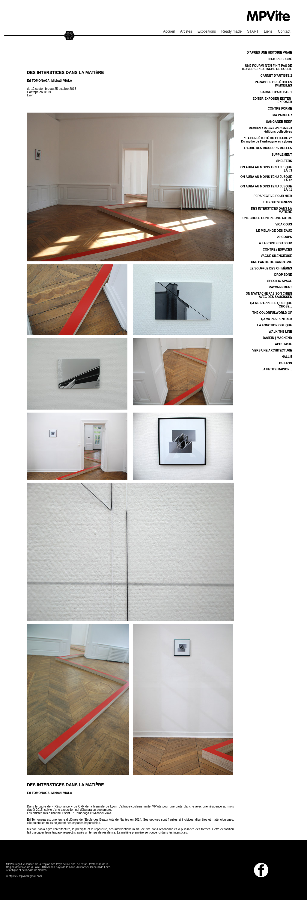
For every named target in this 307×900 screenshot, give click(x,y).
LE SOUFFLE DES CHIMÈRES (271, 268)
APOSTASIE (283, 344)
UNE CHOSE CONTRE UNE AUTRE (267, 218)
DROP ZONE (283, 274)
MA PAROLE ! (282, 115)
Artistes (186, 31)
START (252, 31)
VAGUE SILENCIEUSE (276, 255)
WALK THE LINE (280, 331)
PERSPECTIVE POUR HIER (273, 196)
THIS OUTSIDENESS (277, 202)
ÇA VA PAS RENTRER (276, 319)
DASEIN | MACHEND (277, 338)
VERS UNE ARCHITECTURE (272, 350)
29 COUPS (284, 237)
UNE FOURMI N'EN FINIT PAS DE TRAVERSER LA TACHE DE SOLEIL (266, 67)
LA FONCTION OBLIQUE (274, 325)
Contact (284, 31)
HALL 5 (287, 356)
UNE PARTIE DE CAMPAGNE (271, 262)
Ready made (231, 31)
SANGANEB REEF (279, 121)
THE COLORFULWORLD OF (272, 312)
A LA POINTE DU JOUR (275, 243)
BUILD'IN (285, 363)
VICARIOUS (283, 224)
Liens (268, 31)
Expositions (207, 31)
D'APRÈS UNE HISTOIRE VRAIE (269, 52)
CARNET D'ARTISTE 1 (276, 92)
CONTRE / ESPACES (277, 249)
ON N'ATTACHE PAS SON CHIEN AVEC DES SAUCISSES (269, 295)
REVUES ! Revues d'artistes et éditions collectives (270, 130)
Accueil (169, 31)
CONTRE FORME (280, 108)
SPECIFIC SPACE (279, 281)
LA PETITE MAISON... (276, 369)
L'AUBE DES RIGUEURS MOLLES (268, 148)
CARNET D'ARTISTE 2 (276, 75)
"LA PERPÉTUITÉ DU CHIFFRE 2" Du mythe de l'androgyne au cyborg (266, 140)
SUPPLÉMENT (282, 154)
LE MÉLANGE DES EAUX (274, 230)
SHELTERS (284, 161)
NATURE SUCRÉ (280, 59)
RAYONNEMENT (280, 287)
